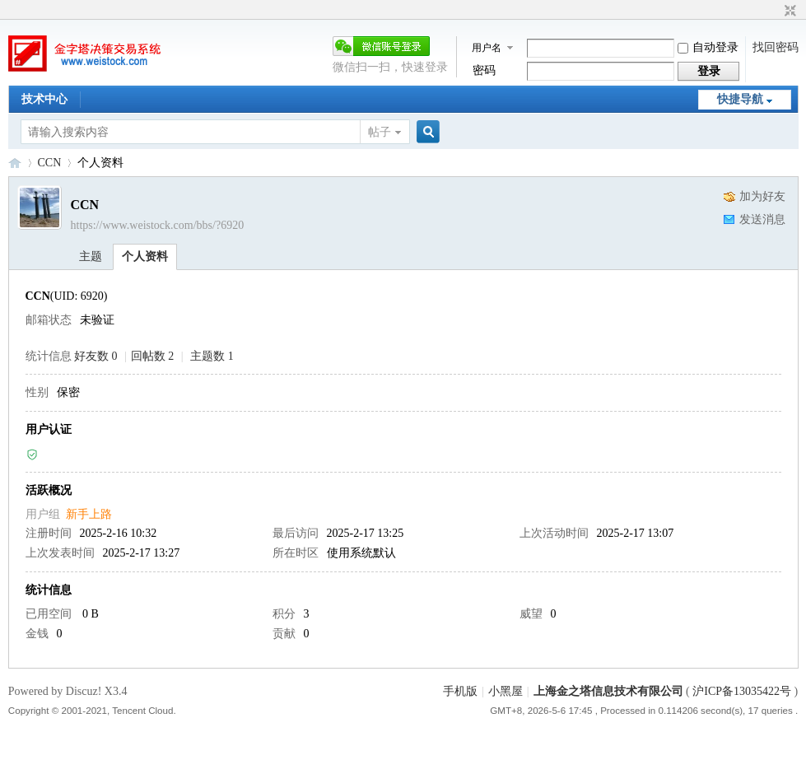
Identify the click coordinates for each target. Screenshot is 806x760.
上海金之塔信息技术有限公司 (608, 691)
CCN (50, 162)
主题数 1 (212, 356)
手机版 (460, 691)
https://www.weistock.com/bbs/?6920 (158, 225)
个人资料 (145, 256)
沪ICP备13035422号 (743, 691)
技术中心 (44, 99)
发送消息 (762, 219)
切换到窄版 (788, 11)
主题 (90, 256)
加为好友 (762, 196)
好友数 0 (96, 356)
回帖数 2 (153, 356)
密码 (484, 70)
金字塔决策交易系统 (14, 163)
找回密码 (775, 47)
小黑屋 (505, 691)
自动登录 (708, 47)
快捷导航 (740, 99)
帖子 (379, 132)
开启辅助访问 (775, 11)
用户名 (486, 48)
